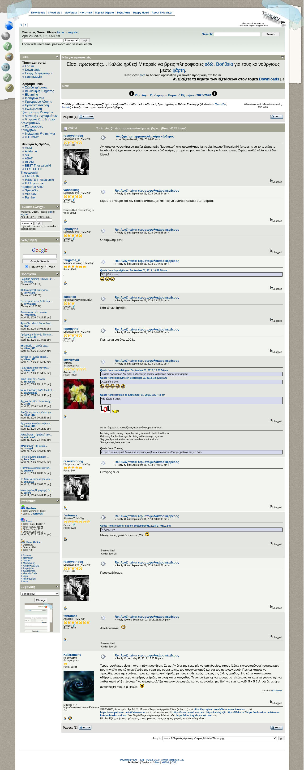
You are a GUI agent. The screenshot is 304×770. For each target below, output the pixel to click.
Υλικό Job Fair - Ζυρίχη (33, 379)
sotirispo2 (29, 437)
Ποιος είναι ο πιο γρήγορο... (35, 368)
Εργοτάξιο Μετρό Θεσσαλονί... (36, 323)
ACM (28, 148)
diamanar (28, 558)
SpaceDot (32, 190)
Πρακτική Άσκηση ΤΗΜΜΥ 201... (38, 279)
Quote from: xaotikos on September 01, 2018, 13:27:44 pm (132, 395)
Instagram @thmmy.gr (40, 133)
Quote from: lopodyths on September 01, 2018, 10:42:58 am (133, 270)
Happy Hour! (141, 12)
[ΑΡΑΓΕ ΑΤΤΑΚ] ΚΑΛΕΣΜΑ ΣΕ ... (38, 390)
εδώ (209, 64)
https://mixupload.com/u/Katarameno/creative (219, 709)
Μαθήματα (70, 12)
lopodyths (71, 229)
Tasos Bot (220, 104)
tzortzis (66, 107)
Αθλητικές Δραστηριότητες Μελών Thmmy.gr (172, 104)
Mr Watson (30, 304)
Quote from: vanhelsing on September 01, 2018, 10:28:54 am (134, 370)
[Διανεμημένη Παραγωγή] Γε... (36, 490)
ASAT (29, 158)
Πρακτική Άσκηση (37, 105)
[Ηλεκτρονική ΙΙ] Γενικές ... (34, 445)
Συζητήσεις (123, 12)
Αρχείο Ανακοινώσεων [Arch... (36, 423)
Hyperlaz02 (30, 315)
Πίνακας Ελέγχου (33, 207)
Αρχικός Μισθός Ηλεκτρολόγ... (36, 401)
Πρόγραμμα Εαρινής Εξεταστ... (37, 334)
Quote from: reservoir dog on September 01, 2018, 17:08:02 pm (135, 525)
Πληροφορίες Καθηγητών (32, 128)
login (60, 32)
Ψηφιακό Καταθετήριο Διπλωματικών (38, 121)
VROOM (31, 194)
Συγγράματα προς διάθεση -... (36, 301)
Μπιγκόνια (71, 360)
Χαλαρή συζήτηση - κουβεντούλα (108, 104)
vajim (25, 576)
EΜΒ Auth (32, 176)
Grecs (27, 404)
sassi (25, 581)
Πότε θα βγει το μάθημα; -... (35, 457)
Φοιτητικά (86, 12)
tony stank (29, 292)
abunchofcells (30, 573)
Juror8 (27, 493)
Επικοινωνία (33, 77)
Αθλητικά (136, 104)
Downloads (38, 12)
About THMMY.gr (162, 12)
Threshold (29, 381)
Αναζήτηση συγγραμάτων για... (37, 412)
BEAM (29, 162)
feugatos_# (72, 260)
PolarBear (29, 459)
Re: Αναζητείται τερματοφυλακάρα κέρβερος (147, 190)
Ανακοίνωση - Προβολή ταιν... (36, 434)
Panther (30, 197)
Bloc (157, 762)
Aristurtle (31, 151)
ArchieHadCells (31, 565)
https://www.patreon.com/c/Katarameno (122, 712)
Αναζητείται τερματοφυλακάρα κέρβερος (98, 107)
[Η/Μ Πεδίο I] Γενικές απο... (35, 345)
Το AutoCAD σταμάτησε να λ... (36, 479)
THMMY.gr (68, 104)
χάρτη (179, 70)
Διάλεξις (28, 281)
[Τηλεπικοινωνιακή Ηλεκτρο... (36, 468)
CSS (173, 762)
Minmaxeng (29, 563)
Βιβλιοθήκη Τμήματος (39, 91)
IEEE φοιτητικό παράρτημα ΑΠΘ (33, 185)
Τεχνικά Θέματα (104, 12)
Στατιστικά (28, 501)
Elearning (31, 94)
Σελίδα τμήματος (36, 87)
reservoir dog (73, 135)
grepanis (29, 470)
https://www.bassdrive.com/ (188, 712)
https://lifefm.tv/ (235, 712)
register (73, 32)
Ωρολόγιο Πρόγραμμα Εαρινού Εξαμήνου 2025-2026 (173, 95)
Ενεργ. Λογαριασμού (39, 73)
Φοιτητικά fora (34, 98)
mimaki (26, 560)
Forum (29, 66)
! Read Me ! (55, 12)
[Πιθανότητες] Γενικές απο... (35, 290)
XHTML (166, 762)
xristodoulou (29, 578)
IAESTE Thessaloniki (39, 179)
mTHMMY (32, 137)
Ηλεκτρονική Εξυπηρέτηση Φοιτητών (37, 110)
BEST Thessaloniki (38, 165)
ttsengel (28, 448)
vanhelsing (72, 190)
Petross (27, 555)
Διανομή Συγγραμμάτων (41, 116)
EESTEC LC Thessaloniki (31, 170)
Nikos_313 (29, 348)
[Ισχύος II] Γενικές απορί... (34, 357)
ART (28, 155)
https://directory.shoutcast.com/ (194, 715)
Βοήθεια (224, 64)
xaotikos (70, 297)
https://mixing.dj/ (215, 712)
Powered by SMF (129, 760)
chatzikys (29, 481)
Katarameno (72, 654)
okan (26, 326)
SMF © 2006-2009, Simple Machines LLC (162, 760)
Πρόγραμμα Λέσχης (38, 101)
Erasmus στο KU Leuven (34, 312)
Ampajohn (28, 568)
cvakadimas (30, 393)
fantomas (70, 515)
